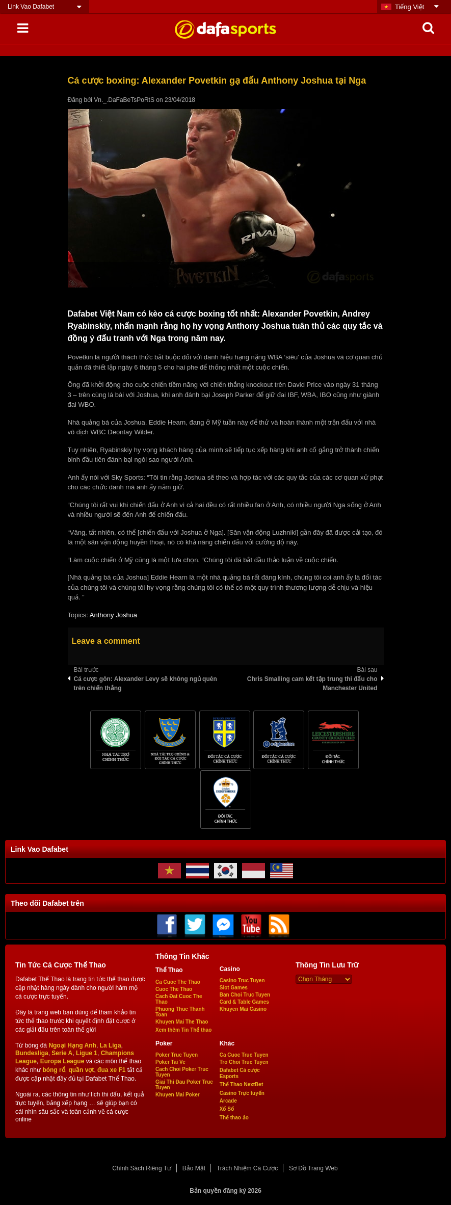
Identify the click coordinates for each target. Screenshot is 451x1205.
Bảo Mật (193, 1168)
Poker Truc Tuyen (176, 1055)
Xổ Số (227, 1109)
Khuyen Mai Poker (177, 1094)
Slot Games (234, 987)
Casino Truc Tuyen (242, 980)
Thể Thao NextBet (241, 1084)
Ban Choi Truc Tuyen (245, 995)
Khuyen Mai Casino (243, 1009)
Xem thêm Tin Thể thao (183, 1030)
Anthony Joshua (113, 615)
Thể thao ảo (234, 1117)
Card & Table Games (244, 1002)
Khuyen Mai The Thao (181, 1022)
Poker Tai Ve (170, 1062)
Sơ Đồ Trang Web (313, 1168)
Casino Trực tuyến (242, 1093)
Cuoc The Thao (173, 989)
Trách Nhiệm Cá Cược (247, 1168)
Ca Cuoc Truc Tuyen (244, 1055)
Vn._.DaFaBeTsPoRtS (124, 99)
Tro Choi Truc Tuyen (244, 1062)
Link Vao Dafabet (31, 6)
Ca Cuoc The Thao (177, 982)
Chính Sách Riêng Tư (141, 1168)
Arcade (228, 1101)
